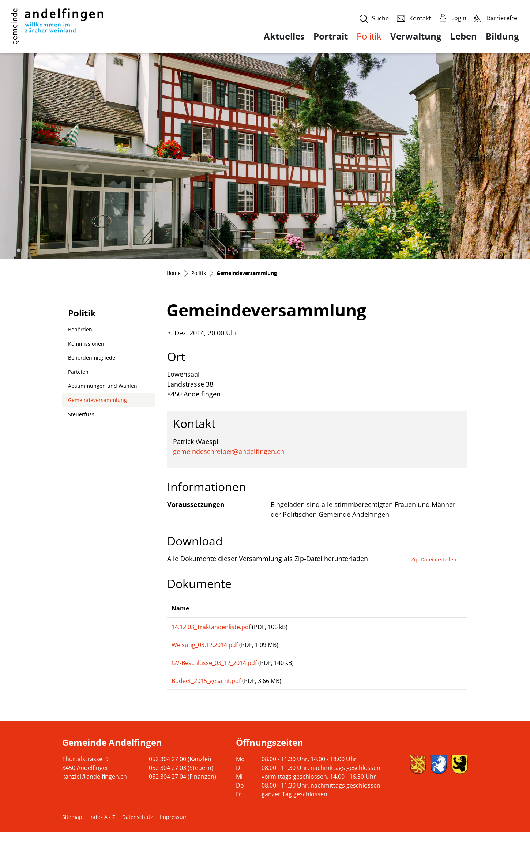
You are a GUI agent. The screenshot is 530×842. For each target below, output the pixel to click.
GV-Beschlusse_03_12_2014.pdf (214, 668)
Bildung (502, 36)
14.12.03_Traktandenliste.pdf (211, 627)
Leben (463, 36)
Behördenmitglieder (92, 357)
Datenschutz (137, 827)
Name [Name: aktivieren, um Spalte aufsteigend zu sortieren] (180, 608)
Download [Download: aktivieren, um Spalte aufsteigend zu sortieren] (407, 608)
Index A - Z (102, 827)
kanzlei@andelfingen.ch (94, 787)
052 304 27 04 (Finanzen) (182, 787)
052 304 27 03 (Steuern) (181, 778)
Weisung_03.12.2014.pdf (205, 647)
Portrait (330, 36)
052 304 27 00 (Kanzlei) (180, 769)
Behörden (80, 329)
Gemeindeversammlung (97, 401)
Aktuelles (284, 36)
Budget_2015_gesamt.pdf (206, 688)
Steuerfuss (81, 414)
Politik (369, 36)
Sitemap (72, 827)
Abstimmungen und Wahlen (102, 385)
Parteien (78, 371)
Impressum (174, 827)
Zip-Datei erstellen (433, 559)
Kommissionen (86, 343)
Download (427, 628)
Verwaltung (415, 36)
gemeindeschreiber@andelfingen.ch (228, 451)
